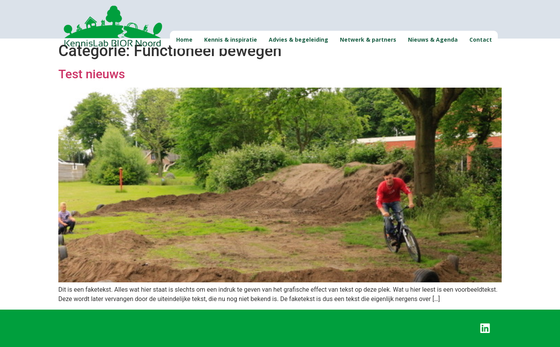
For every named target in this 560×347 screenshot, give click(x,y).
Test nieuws (91, 74)
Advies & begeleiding (298, 39)
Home (184, 39)
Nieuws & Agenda (433, 39)
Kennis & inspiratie (230, 39)
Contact (480, 39)
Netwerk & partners (368, 39)
